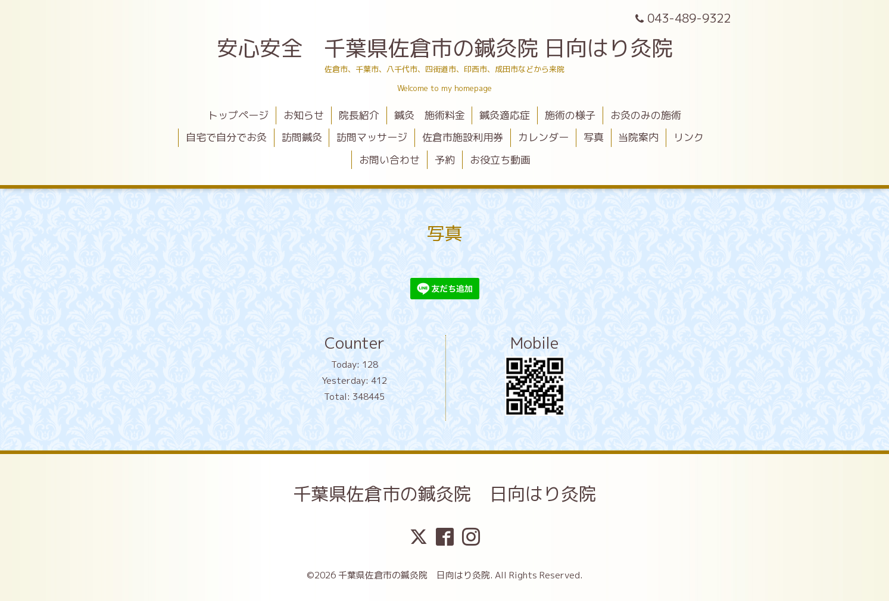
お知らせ (303, 115)
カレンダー (543, 137)
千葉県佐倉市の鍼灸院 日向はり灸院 (445, 493)
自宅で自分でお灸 (226, 137)
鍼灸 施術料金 (429, 115)
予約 (445, 160)
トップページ (238, 115)
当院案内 (638, 137)
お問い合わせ (389, 160)
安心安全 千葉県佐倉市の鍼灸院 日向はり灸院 (445, 48)
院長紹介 (359, 115)
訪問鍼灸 (302, 137)
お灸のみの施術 (645, 115)
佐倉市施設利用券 (462, 137)
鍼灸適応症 (504, 115)
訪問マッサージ (371, 137)
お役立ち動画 (500, 160)
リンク (688, 137)
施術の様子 (570, 115)
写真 (594, 137)
